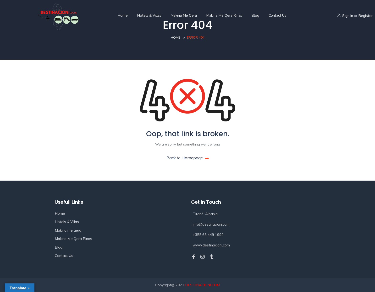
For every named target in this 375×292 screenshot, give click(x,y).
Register (365, 15)
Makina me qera (184, 15)
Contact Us (64, 255)
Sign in (347, 15)
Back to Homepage (187, 157)
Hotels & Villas (149, 15)
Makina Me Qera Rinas (224, 15)
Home (122, 15)
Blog (255, 15)
